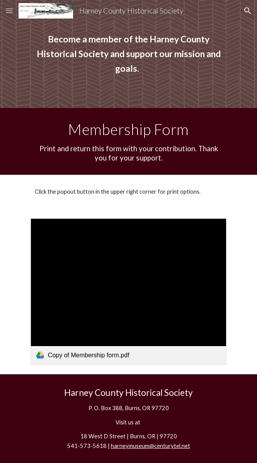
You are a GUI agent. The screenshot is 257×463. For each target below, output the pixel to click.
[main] (128, 54)
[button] (9, 10)
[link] (128, 291)
